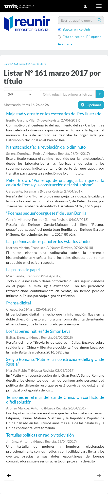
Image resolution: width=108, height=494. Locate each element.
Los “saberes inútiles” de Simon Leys (38, 331)
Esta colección (71, 37)
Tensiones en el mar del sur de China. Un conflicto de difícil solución (55, 400)
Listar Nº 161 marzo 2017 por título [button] (25, 63)
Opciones (91, 105)
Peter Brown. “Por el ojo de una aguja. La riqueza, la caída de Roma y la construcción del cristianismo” (55, 183)
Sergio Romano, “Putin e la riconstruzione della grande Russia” (55, 362)
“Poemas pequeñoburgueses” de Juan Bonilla (46, 213)
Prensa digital (18, 302)
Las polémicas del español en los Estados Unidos (48, 241)
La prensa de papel (23, 269)
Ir (100, 94)
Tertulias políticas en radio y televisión (40, 435)
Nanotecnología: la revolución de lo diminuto (46, 147)
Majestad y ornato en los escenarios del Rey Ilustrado (53, 113)
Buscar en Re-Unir (74, 29)
